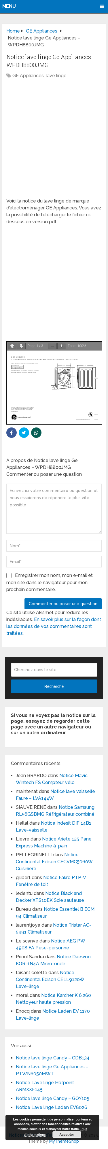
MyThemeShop (64, 1141)
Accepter (66, 1135)
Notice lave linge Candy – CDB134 (53, 1058)
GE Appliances (28, 75)
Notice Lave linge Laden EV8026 (51, 1107)
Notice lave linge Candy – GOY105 (52, 1098)
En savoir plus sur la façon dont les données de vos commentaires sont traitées (53, 626)
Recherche (54, 686)
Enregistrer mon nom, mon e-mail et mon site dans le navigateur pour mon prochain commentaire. (49, 582)
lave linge (56, 75)
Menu (9, 6)
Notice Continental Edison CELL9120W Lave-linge (50, 979)
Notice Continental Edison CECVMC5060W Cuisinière (54, 861)
